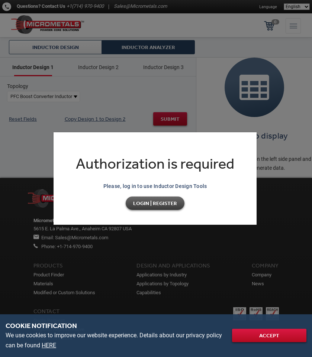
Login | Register (155, 203)
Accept (269, 335)
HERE (49, 345)
